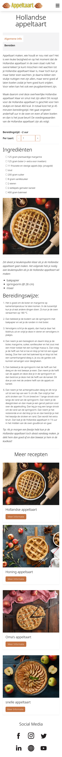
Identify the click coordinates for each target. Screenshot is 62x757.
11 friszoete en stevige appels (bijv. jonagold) (30, 165)
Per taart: (8, 138)
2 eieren (12, 183)
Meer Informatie (16, 516)
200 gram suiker (16, 174)
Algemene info (13, 38)
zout (10, 170)
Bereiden (9, 45)
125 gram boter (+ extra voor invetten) (27, 161)
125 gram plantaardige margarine (25, 156)
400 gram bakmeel (17, 192)
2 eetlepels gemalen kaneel (21, 187)
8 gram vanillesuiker (18, 179)
